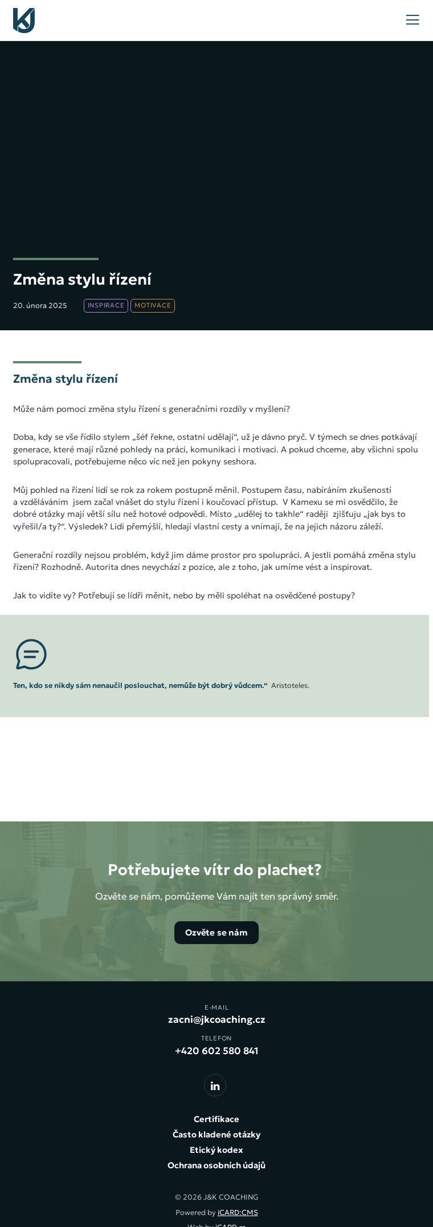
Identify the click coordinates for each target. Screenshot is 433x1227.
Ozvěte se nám (216, 932)
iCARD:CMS (238, 1212)
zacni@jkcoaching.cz (216, 1020)
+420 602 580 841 (217, 1051)
